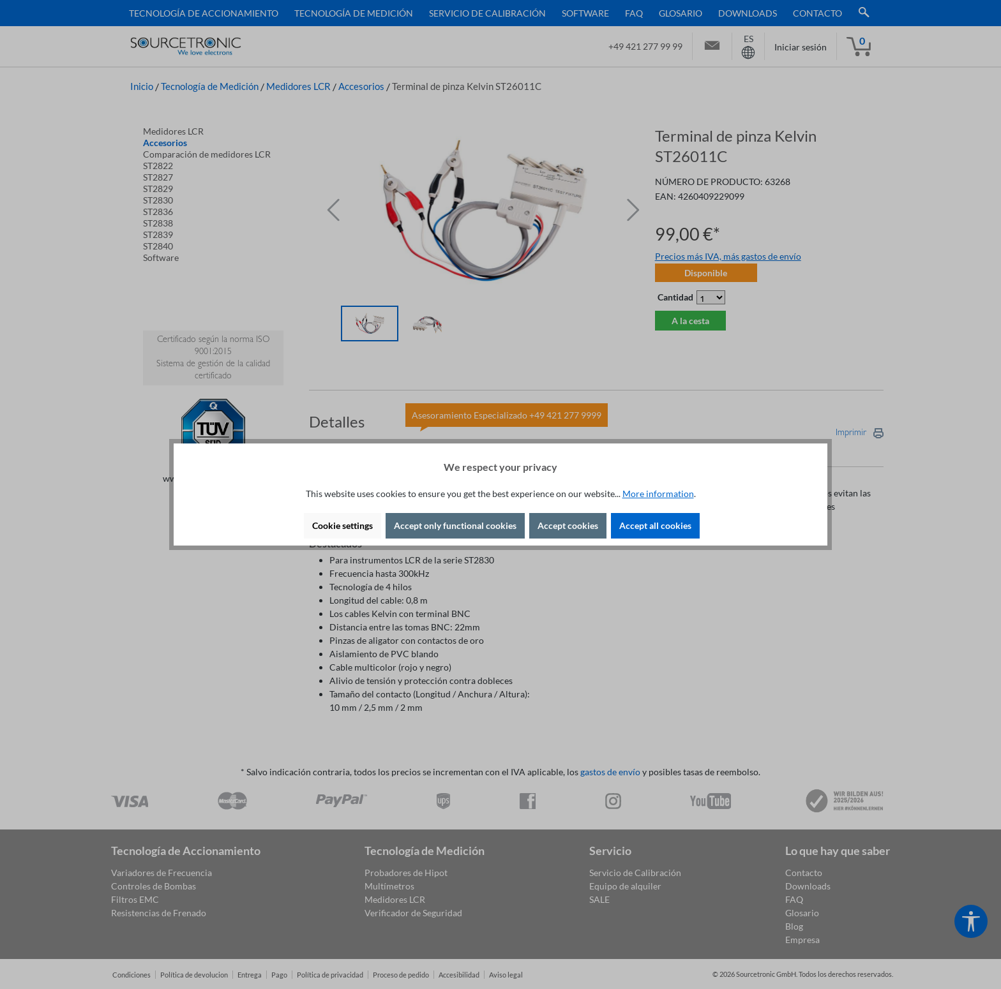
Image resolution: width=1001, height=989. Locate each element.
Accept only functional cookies (455, 525)
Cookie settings (342, 525)
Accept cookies (568, 525)
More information (658, 493)
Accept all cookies (655, 525)
